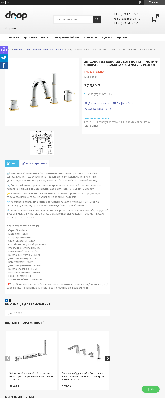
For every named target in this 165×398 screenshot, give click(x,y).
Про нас (122, 37)
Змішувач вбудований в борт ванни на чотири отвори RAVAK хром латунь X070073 (31, 376)
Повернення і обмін (66, 37)
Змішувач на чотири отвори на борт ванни (38, 49)
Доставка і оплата (36, 37)
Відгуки (107, 37)
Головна (13, 37)
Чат (151, 389)
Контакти (90, 37)
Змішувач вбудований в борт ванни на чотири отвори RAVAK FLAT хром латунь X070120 (83, 376)
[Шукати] (97, 19)
